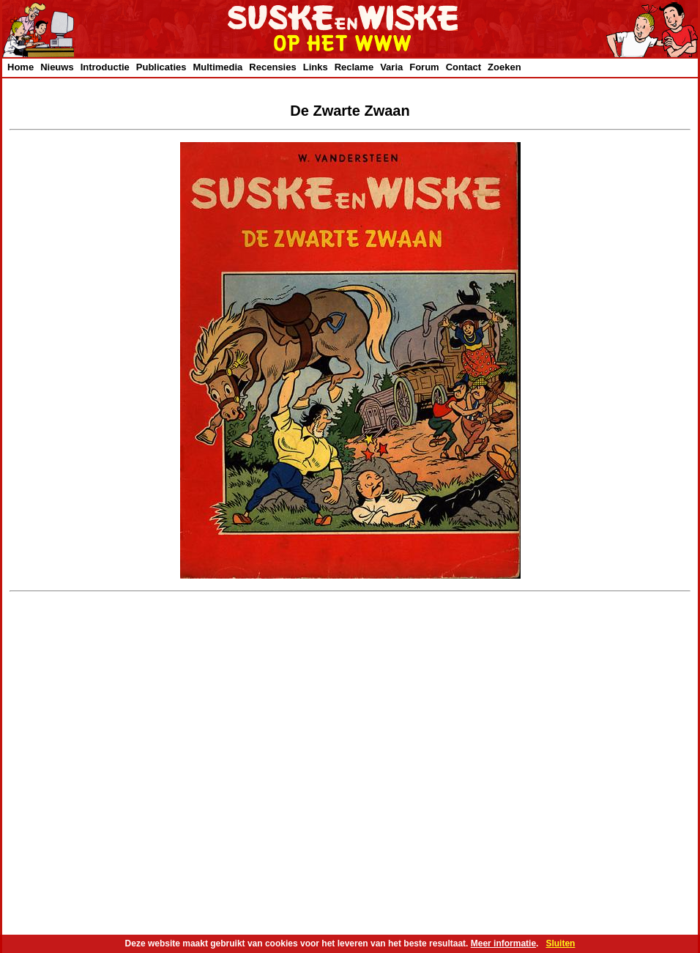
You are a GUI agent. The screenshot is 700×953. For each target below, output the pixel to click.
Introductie (105, 67)
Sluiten (560, 943)
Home (20, 67)
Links (315, 67)
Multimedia (217, 67)
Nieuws (57, 67)
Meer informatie (503, 943)
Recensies (272, 67)
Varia (391, 67)
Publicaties (161, 67)
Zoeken (504, 67)
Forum (424, 67)
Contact (463, 67)
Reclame (354, 67)
